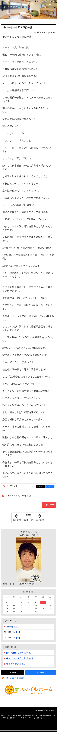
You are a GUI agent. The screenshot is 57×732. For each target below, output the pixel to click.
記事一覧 (28, 520)
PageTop (48, 505)
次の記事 (41, 517)
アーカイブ (11, 621)
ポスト (41, 486)
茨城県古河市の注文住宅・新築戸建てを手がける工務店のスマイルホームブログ (28, 9)
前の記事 (17, 517)
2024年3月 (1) (13, 626)
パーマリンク (12, 486)
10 (43, 602)
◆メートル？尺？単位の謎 (19, 658)
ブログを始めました (16, 664)
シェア (51, 486)
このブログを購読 (14, 678)
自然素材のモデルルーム (18, 652)
